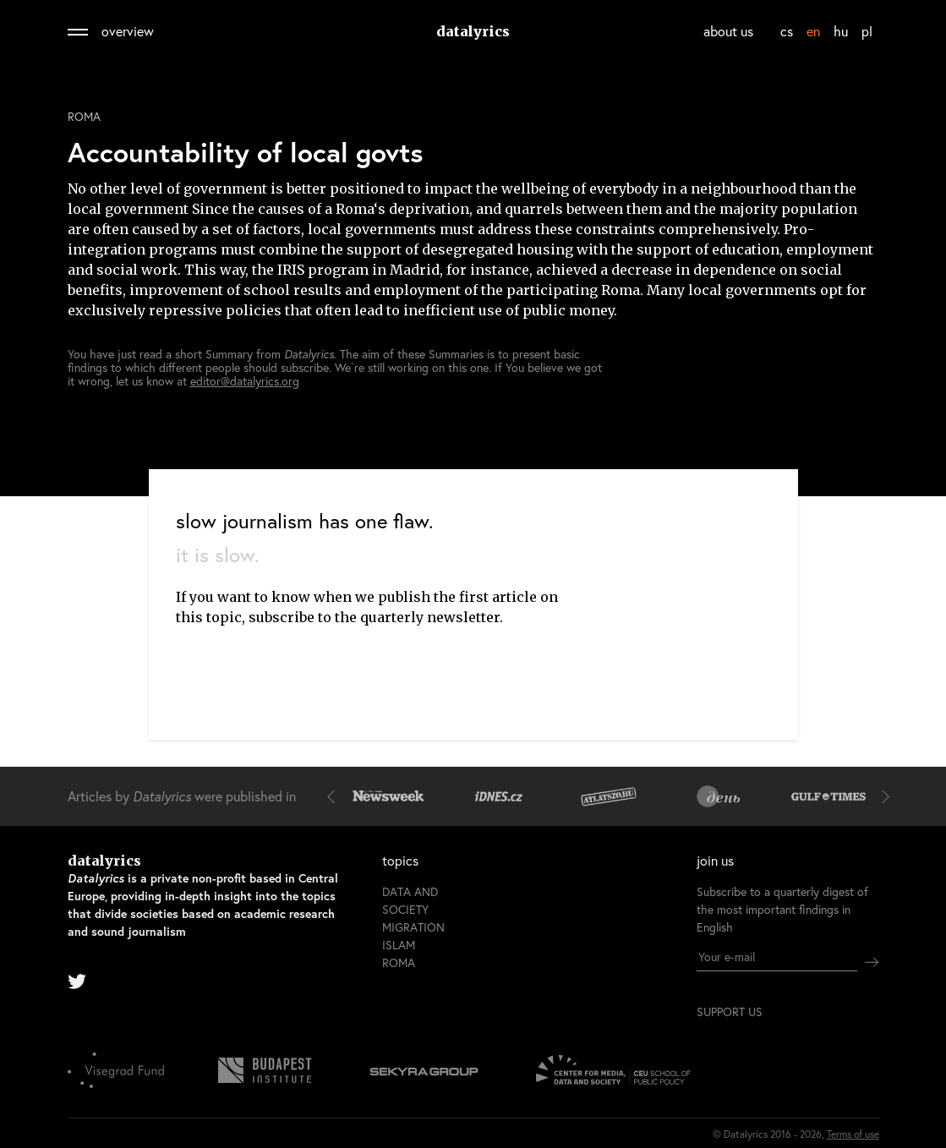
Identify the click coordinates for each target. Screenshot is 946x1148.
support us (730, 1012)
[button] (335, 796)
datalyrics (473, 31)
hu (841, 31)
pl (866, 31)
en (813, 31)
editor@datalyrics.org (244, 381)
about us (728, 31)
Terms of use (853, 1134)
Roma (84, 116)
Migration (413, 927)
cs (786, 31)
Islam (398, 945)
